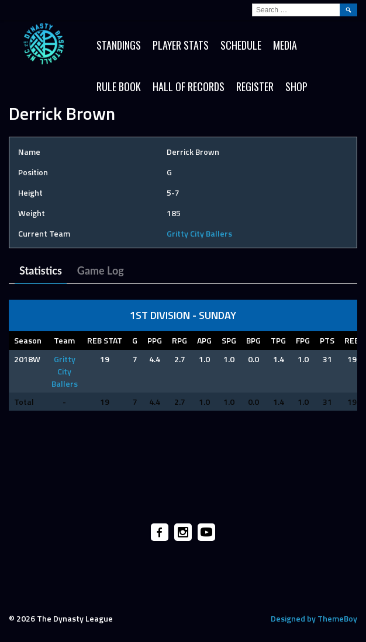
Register (255, 86)
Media (285, 45)
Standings (118, 45)
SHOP (296, 86)
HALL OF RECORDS (189, 86)
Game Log (100, 270)
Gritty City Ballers (199, 233)
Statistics (40, 270)
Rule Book (118, 86)
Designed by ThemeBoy (314, 618)
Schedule (240, 45)
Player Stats (181, 45)
